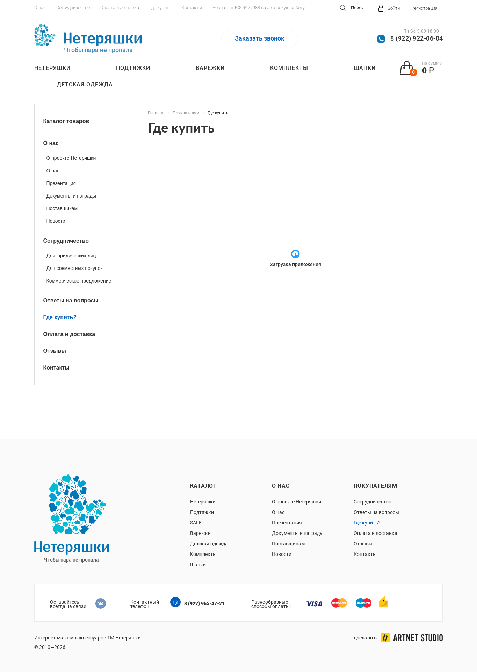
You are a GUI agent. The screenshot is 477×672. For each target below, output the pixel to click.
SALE (196, 523)
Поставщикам (62, 208)
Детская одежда (85, 84)
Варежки (210, 68)
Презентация (61, 183)
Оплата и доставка (119, 7)
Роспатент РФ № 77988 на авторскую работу (258, 7)
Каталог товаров (66, 121)
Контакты (192, 7)
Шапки (365, 68)
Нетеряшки (52, 68)
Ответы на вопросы (71, 300)
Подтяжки (133, 68)
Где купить (160, 7)
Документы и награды (71, 196)
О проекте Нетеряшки (71, 158)
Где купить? (60, 317)
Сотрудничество (73, 7)
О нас (40, 7)
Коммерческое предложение (78, 281)
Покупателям (375, 485)
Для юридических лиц (71, 255)
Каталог (203, 485)
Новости (55, 221)
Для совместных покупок (74, 268)
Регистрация (424, 8)
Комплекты (289, 68)
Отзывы (54, 351)
